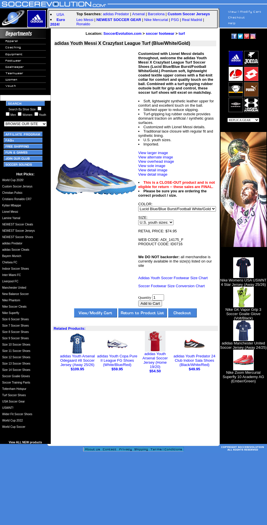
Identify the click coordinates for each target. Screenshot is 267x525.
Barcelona (156, 14)
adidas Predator (116, 14)
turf (182, 33)
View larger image (153, 153)
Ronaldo (83, 24)
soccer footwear (160, 33)
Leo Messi (84, 20)
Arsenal (138, 14)
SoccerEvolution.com (123, 33)
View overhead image (156, 161)
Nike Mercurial (156, 20)
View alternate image (155, 157)
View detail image (152, 170)
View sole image (151, 166)
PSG (175, 20)
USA (60, 14)
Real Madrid (192, 20)
